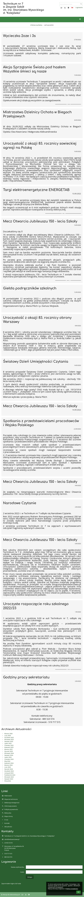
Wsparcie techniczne (11, 799)
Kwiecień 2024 (8, 763)
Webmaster (8, 796)
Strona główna (36, 25)
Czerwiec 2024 (8, 759)
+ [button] (61, 8)
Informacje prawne (10, 806)
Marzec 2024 (8, 765)
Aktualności (49, 25)
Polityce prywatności (72, 889)
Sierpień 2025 (8, 741)
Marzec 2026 (8, 734)
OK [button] (78, 892)
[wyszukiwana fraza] (71, 4)
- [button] (65, 8)
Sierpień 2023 (8, 779)
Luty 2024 (7, 767)
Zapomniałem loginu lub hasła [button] (11, 884)
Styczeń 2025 (8, 751)
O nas (6, 820)
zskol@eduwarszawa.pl (11, 839)
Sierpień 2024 (8, 755)
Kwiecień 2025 (8, 747)
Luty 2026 (7, 736)
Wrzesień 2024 (9, 753)
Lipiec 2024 (7, 757)
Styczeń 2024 (8, 769)
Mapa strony (8, 816)
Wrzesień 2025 (9, 739)
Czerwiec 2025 (8, 745)
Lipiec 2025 (7, 743)
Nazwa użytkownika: (17, 867)
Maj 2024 (7, 761)
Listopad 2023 (8, 773)
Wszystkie (7, 781)
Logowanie (79, 7)
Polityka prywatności (11, 809)
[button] (72, 7)
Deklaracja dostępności (11, 803)
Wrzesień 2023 (9, 777)
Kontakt (7, 823)
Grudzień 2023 (9, 771)
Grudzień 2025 (9, 737)
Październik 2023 (9, 775)
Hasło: (22, 872)
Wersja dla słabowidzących (10, 895)
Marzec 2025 (8, 749)
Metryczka (7, 813)
